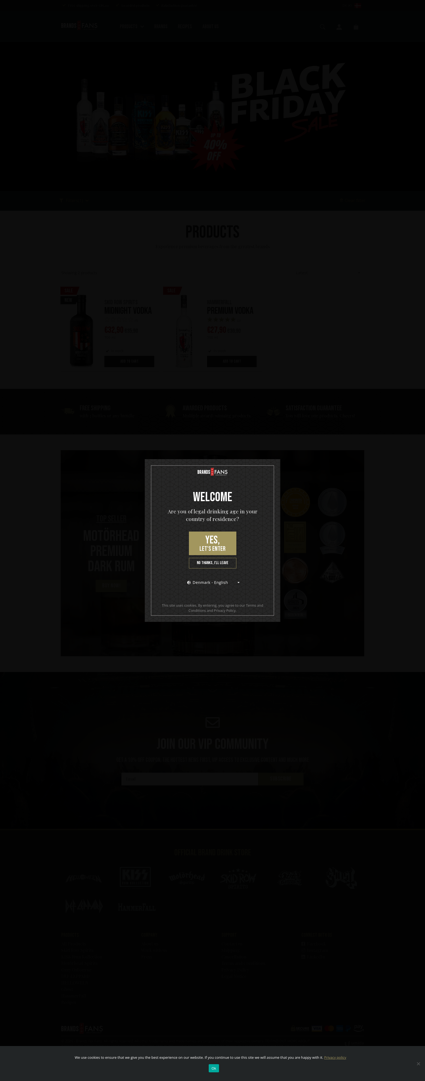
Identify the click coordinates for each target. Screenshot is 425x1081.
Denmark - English (207, 582)
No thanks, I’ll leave (212, 562)
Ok (213, 1068)
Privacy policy (335, 1057)
